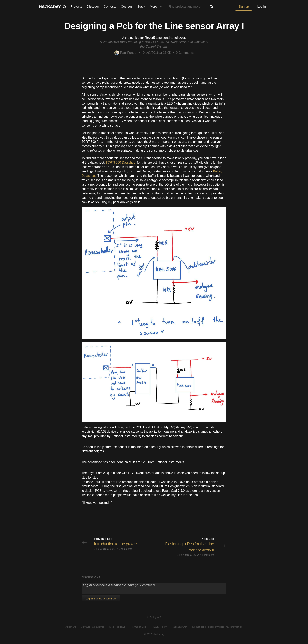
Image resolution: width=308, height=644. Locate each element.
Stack (141, 6)
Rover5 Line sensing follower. (165, 37)
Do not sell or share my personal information (217, 626)
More (157, 6)
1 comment (208, 554)
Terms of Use (138, 626)
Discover (93, 6)
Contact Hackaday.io (92, 626)
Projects (76, 6)
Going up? (154, 617)
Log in (261, 6)
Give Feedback (117, 626)
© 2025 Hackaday (154, 634)
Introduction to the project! (116, 543)
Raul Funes (125, 52)
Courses (127, 6)
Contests (110, 6)
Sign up (243, 6)
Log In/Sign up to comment (101, 598)
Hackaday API (179, 626)
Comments (185, 52)
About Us (71, 626)
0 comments (125, 548)
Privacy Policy (159, 626)
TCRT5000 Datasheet (121, 162)
